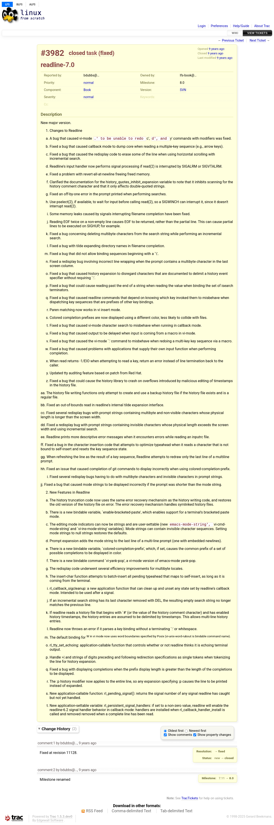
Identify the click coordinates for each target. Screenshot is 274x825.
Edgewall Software (50, 821)
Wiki (235, 33)
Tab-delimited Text (176, 812)
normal (89, 83)
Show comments (180, 736)
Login (202, 26)
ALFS (32, 4)
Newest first (197, 732)
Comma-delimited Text (131, 812)
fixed (106, 53)
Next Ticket (258, 40)
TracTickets (189, 799)
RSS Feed (94, 812)
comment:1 (46, 744)
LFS (7, 4)
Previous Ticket (233, 40)
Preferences (219, 26)
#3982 (52, 53)
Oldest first (176, 732)
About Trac (262, 26)
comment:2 (46, 771)
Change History (59, 729)
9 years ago (216, 49)
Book (87, 90)
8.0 (182, 83)
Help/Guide (241, 26)
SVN (183, 90)
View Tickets (257, 33)
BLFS (19, 4)
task (91, 53)
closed (77, 53)
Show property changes (214, 736)
